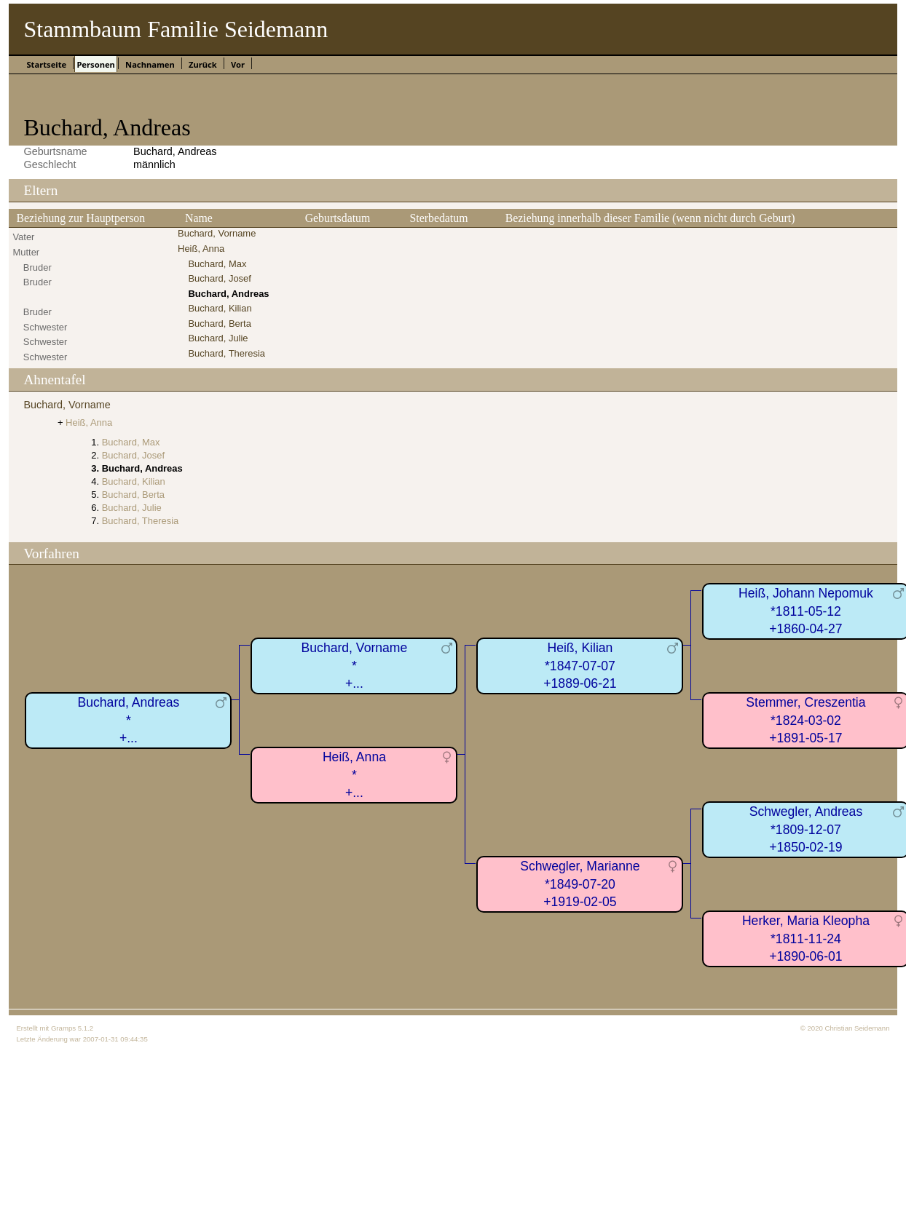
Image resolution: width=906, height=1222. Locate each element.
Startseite (46, 64)
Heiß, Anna (201, 248)
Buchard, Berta (219, 323)
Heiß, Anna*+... (354, 775)
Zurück (203, 64)
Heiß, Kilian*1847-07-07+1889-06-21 (579, 665)
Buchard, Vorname (217, 233)
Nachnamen (150, 64)
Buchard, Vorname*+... (355, 665)
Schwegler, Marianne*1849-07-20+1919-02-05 (579, 884)
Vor (238, 64)
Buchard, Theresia (226, 353)
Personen (95, 64)
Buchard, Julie (218, 338)
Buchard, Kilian (219, 308)
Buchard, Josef (219, 278)
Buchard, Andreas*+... (129, 720)
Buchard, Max (217, 263)
